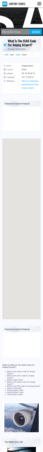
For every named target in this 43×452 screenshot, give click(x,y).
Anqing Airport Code (15, 390)
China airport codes (15, 394)
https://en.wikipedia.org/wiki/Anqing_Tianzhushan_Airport (30, 84)
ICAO (18, 55)
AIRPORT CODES (13, 4)
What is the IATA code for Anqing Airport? (23, 386)
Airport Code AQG (14, 388)
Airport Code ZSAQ (15, 380)
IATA (6, 55)
